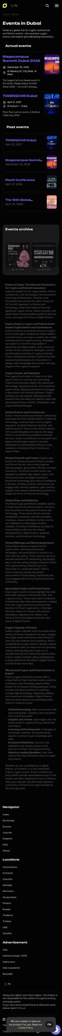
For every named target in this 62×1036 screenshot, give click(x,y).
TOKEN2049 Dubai (20, 140)
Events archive (19, 229)
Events (15, 14)
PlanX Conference (20, 180)
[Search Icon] (47, 5)
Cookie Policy (25, 1027)
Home (6, 14)
